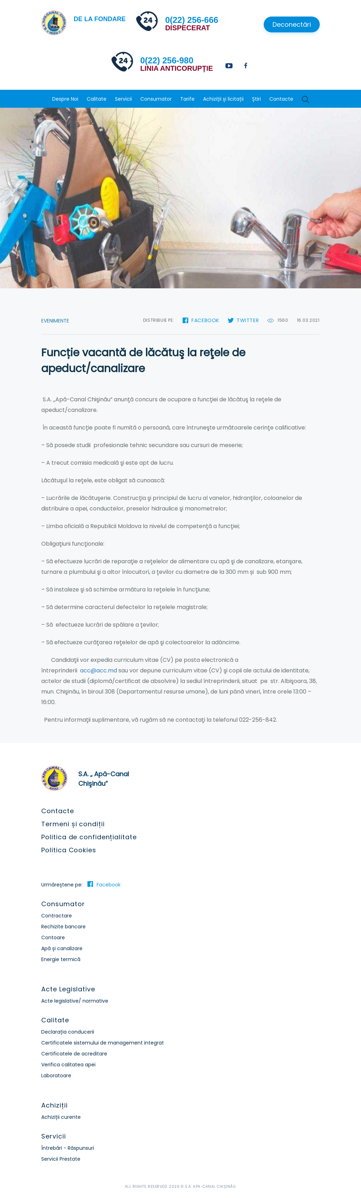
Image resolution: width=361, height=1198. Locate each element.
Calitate (96, 98)
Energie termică (60, 959)
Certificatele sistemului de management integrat (102, 1042)
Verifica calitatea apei (68, 1064)
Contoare (53, 937)
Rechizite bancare (63, 926)
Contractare (56, 915)
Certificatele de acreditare (74, 1053)
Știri (256, 98)
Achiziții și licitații (223, 98)
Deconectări (292, 24)
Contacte (281, 98)
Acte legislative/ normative (74, 1000)
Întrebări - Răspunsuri (67, 1148)
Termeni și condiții (72, 824)
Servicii (123, 98)
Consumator (156, 98)
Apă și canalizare (61, 948)
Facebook (205, 320)
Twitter (248, 320)
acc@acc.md (98, 670)
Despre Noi (65, 98)
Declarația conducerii (67, 1031)
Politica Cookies (68, 850)
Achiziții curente (61, 1117)
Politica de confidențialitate (88, 837)
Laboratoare (56, 1075)
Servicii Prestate (60, 1158)
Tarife (187, 98)
